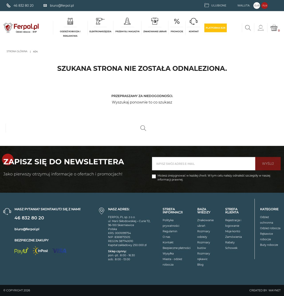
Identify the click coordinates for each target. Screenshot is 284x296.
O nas (166, 236)
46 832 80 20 (29, 218)
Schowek (231, 248)
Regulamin (170, 231)
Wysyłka (168, 253)
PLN (264, 5)
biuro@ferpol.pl (26, 229)
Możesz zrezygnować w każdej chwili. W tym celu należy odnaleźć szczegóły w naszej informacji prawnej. (214, 177)
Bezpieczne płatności (177, 248)
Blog (200, 264)
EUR (256, 5)
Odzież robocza (270, 228)
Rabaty (230, 242)
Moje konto (232, 231)
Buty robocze (269, 244)
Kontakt (168, 242)
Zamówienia (233, 236)
